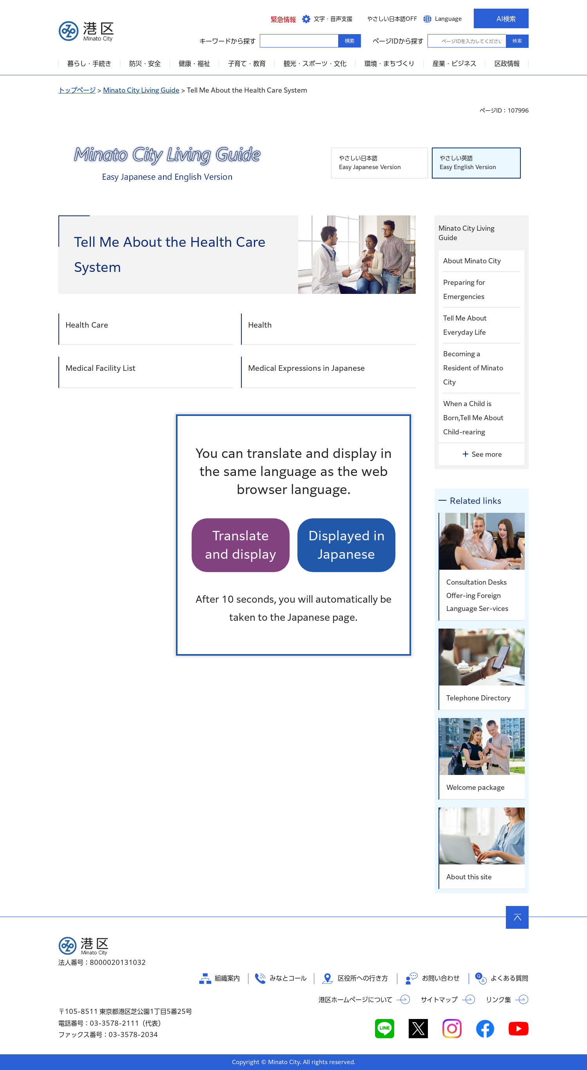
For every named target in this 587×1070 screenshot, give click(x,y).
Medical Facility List (100, 368)
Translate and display (240, 545)
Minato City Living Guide (141, 90)
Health (260, 324)
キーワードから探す (267, 40)
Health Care (86, 324)
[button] (277, 18)
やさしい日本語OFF (392, 19)
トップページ (77, 90)
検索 (517, 41)
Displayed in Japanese (346, 545)
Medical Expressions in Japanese (306, 368)
